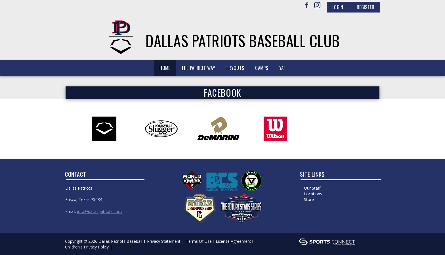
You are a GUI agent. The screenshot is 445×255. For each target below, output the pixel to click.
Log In (121, 247)
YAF (282, 67)
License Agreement (233, 241)
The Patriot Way (198, 67)
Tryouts (235, 67)
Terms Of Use (199, 241)
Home (164, 67)
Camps (261, 67)
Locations (313, 193)
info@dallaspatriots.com (99, 211)
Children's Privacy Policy (87, 247)
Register (365, 7)
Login (337, 7)
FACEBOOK (222, 92)
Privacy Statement (163, 241)
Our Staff (312, 188)
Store (309, 199)
